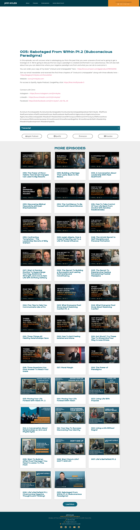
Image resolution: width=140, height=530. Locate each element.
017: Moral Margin (65, 368)
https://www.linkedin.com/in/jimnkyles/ (44, 97)
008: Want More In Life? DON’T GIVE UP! (68, 460)
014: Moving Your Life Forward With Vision (67, 400)
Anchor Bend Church (58, 3)
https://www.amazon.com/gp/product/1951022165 (96, 69)
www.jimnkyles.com (36, 79)
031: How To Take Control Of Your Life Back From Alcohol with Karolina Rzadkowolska (103, 207)
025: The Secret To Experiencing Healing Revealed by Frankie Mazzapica (101, 273)
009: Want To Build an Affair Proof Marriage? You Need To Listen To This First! (35, 462)
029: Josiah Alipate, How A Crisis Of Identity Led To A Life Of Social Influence (69, 239)
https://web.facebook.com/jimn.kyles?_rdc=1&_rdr (48, 101)
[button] (70, 128)
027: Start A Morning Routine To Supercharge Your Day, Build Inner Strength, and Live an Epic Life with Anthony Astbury (35, 274)
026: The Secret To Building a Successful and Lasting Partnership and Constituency (70, 273)
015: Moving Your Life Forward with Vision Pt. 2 (34, 400)
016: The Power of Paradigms (99, 368)
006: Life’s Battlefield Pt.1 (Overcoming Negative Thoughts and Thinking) (35, 494)
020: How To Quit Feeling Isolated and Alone (68, 337)
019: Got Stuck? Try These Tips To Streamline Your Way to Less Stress (103, 338)
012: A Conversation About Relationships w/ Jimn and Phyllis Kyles (35, 430)
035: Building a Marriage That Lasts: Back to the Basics (68, 175)
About (27, 3)
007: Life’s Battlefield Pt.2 (103, 459)
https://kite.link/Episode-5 (74, 82)
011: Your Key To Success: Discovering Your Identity (69, 429)
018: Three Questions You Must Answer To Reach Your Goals (35, 369)
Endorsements (45, 3)
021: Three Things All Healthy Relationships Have (36, 337)
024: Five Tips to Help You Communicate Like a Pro (35, 306)
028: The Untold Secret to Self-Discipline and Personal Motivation (103, 239)
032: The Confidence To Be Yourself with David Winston (70, 205)
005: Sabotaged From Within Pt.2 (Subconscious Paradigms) (69, 494)
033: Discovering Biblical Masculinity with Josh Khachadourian (34, 206)
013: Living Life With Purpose (100, 400)
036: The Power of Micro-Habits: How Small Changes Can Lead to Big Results (36, 175)
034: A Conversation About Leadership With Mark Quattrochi (103, 175)
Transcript (26, 128)
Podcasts (35, 3)
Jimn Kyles (10, 3)
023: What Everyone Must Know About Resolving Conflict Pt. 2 (69, 307)
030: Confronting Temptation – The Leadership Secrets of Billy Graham (35, 240)
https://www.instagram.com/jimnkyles (45, 93)
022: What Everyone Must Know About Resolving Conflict (103, 307)
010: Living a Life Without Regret (102, 429)
